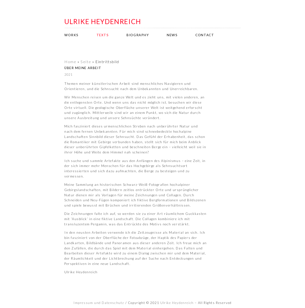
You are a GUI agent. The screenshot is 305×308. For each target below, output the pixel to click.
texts (103, 35)
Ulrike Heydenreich (177, 303)
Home (70, 61)
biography (138, 35)
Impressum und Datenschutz (98, 303)
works (71, 35)
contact (204, 35)
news (172, 35)
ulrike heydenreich (102, 21)
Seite (86, 61)
